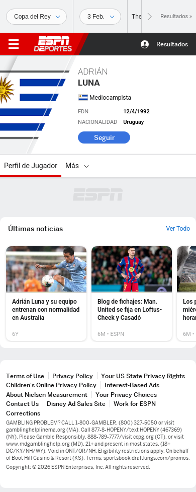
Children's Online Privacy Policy (51, 385)
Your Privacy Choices (126, 394)
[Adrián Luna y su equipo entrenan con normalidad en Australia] (46, 293)
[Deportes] (36, 16)
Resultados (172, 44)
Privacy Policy (72, 376)
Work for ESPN (135, 403)
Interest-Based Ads (132, 385)
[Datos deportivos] (100, 16)
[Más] (86, 166)
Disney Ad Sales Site (76, 403)
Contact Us (22, 403)
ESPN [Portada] (53, 44)
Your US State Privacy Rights (143, 376)
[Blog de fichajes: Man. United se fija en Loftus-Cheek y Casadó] (131, 293)
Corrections (23, 413)
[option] (46, 293)
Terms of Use (25, 376)
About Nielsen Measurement (46, 394)
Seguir (104, 137)
